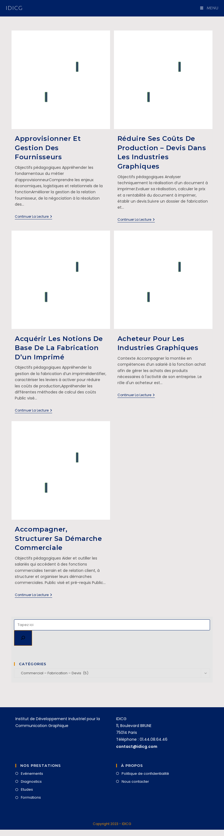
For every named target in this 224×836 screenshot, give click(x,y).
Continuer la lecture (33, 217)
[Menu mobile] (209, 8)
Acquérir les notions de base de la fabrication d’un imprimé (59, 348)
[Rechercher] (23, 638)
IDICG (14, 8)
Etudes (27, 789)
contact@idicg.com (136, 746)
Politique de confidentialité (145, 773)
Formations (31, 797)
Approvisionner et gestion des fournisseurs (48, 148)
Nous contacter (135, 781)
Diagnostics (31, 781)
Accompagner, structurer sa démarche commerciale (58, 538)
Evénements (32, 773)
